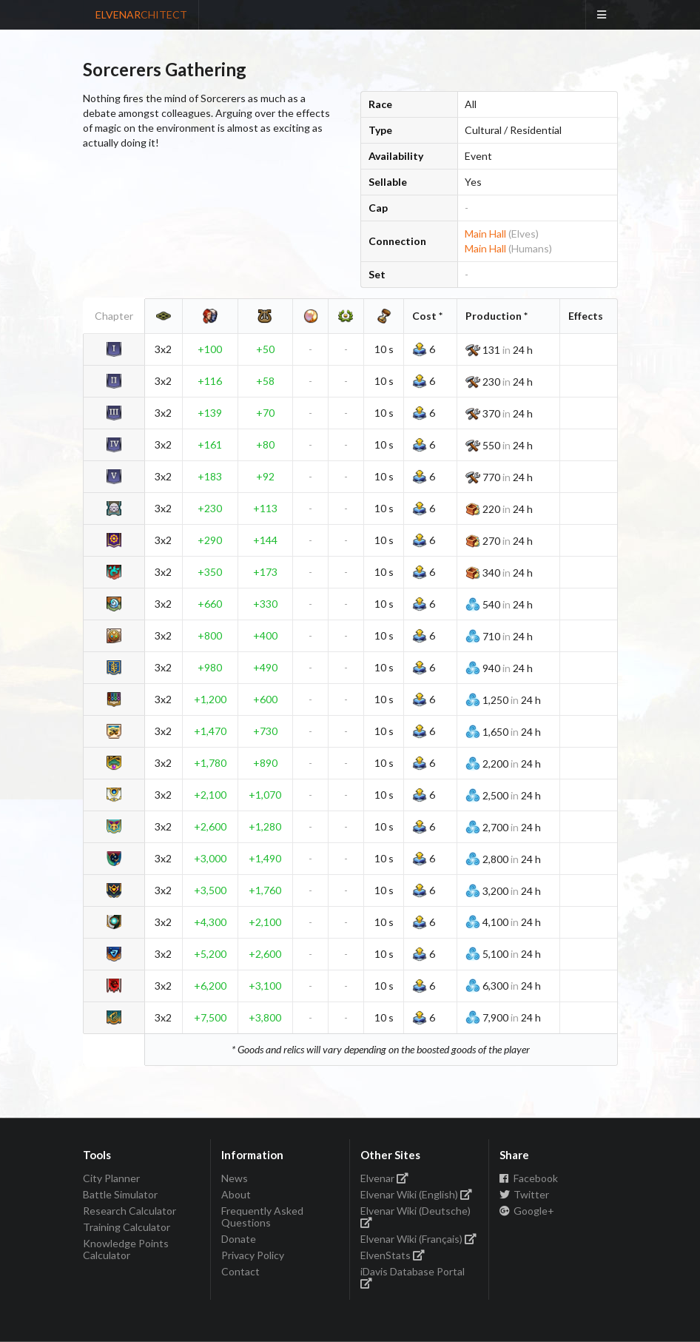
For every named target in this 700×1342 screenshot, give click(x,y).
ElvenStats (392, 1255)
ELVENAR (141, 14)
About (236, 1194)
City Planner (111, 1178)
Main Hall (485, 233)
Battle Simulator (120, 1194)
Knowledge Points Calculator (126, 1249)
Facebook (529, 1178)
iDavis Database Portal (412, 1276)
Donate (238, 1238)
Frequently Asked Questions (262, 1216)
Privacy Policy (252, 1255)
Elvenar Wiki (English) (416, 1194)
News (234, 1178)
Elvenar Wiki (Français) (418, 1238)
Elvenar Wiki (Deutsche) (415, 1215)
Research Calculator (129, 1210)
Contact (240, 1271)
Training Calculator (126, 1227)
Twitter (524, 1194)
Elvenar (384, 1178)
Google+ (527, 1210)
